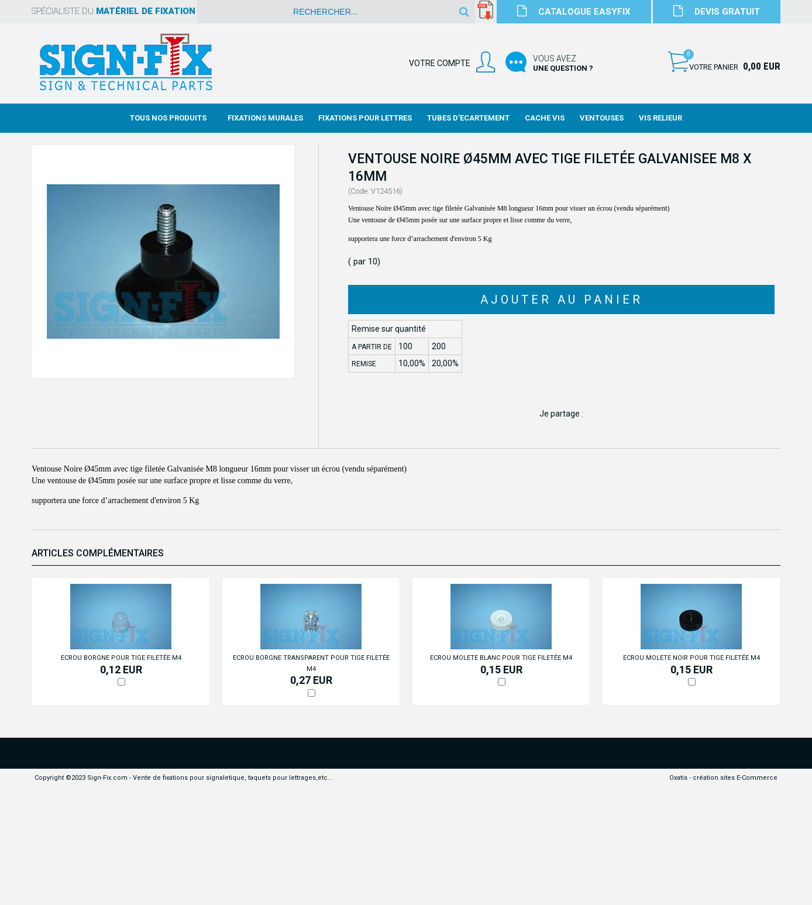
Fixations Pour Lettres (365, 117)
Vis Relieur (660, 117)
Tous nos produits (168, 117)
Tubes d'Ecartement (468, 117)
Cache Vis (545, 117)
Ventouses (602, 117)
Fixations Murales (265, 117)
